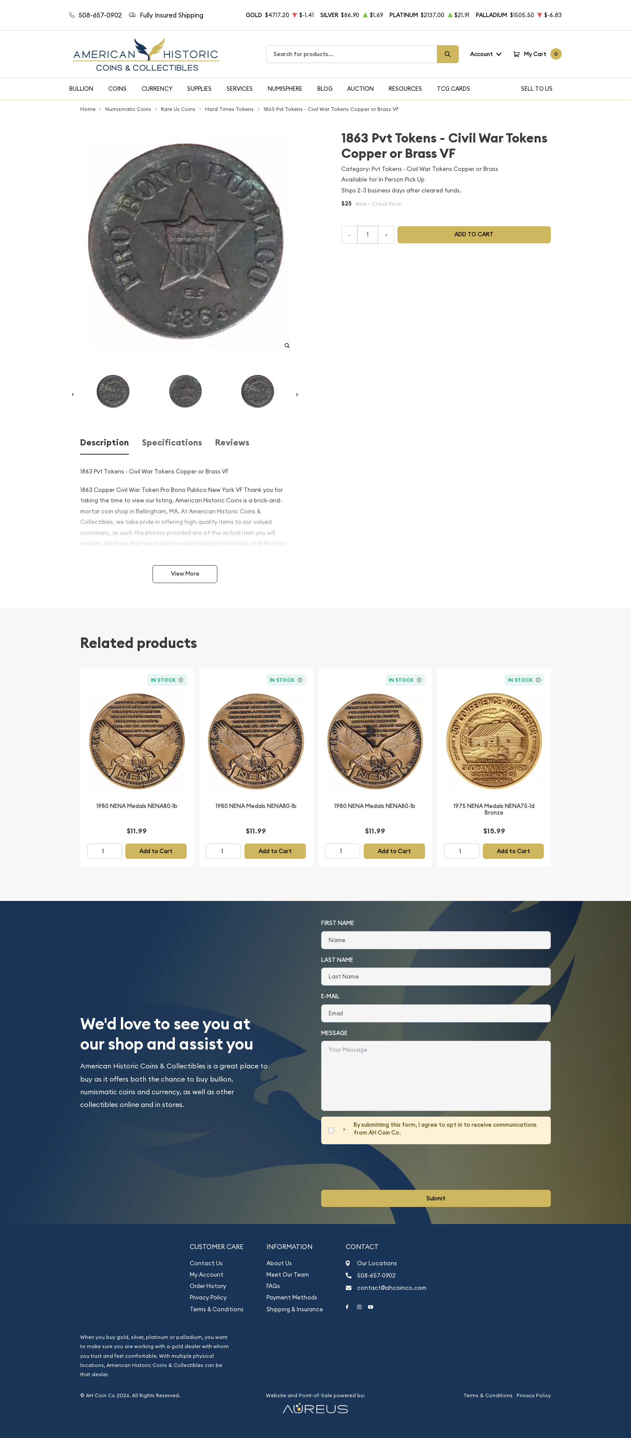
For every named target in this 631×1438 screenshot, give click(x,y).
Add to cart (473, 234)
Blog (325, 88)
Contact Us (206, 1263)
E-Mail (330, 996)
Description (104, 443)
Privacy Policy (208, 1297)
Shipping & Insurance (294, 1309)
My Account (206, 1274)
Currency (157, 88)
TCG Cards (453, 88)
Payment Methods (291, 1297)
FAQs (273, 1286)
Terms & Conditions (217, 1309)
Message (334, 1033)
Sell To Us (537, 88)
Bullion (81, 88)
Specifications (172, 443)
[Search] (448, 54)
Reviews (232, 443)
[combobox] (351, 54)
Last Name (337, 960)
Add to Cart (156, 851)
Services (240, 88)
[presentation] (387, 1167)
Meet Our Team (287, 1274)
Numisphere (285, 88)
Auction (360, 88)
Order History (208, 1286)
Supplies (199, 88)
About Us (279, 1263)
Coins (117, 88)
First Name (337, 923)
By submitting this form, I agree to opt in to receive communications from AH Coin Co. (445, 1128)
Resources (405, 88)
